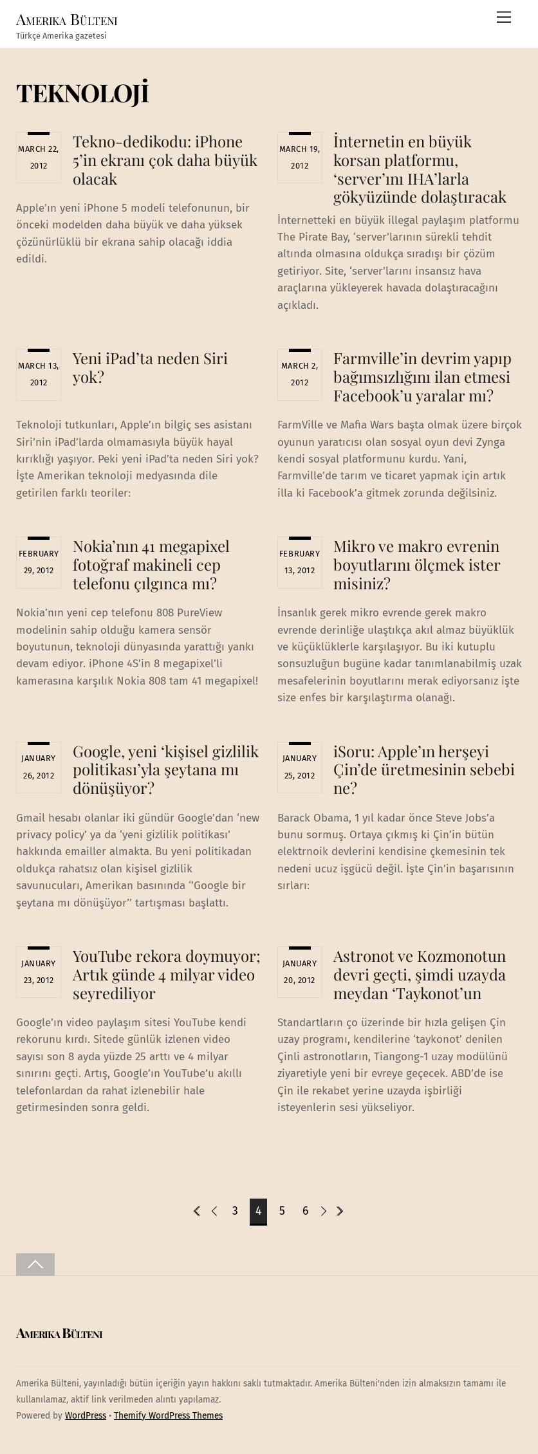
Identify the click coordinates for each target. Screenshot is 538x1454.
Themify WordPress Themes (168, 1415)
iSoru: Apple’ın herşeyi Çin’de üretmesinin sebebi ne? (424, 769)
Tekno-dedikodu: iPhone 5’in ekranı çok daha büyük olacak (165, 160)
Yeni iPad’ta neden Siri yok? (150, 367)
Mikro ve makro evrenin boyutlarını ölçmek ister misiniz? (416, 564)
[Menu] (504, 17)
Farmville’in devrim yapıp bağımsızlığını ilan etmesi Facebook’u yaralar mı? (422, 376)
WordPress (85, 1415)
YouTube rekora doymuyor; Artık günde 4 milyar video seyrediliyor (167, 974)
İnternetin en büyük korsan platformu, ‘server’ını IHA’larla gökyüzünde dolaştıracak (419, 169)
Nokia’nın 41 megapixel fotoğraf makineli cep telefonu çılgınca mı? (151, 564)
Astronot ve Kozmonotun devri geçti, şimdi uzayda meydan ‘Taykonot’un (419, 974)
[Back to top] (35, 1264)
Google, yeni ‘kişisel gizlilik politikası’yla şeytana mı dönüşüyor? (166, 769)
